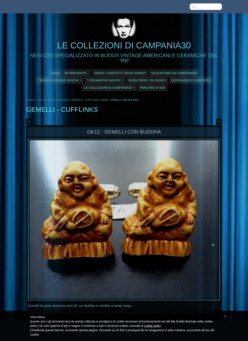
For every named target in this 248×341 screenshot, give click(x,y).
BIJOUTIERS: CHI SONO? (147, 80)
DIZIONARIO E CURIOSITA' (191, 80)
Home (55, 73)
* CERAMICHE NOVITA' (105, 80)
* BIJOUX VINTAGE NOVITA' (60, 80)
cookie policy (152, 325)
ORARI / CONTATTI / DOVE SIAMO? (120, 73)
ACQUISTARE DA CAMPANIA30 (174, 73)
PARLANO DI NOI (152, 87)
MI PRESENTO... (77, 73)
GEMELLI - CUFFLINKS (85, 100)
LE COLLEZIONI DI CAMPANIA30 (124, 45)
